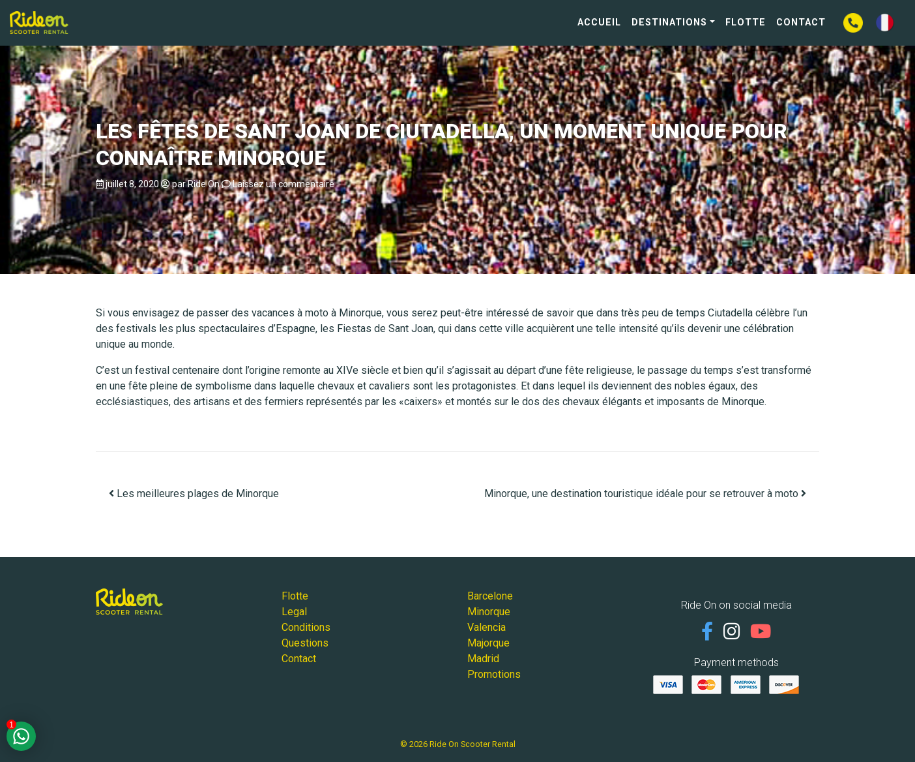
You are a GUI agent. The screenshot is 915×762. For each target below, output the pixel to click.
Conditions (306, 627)
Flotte (745, 22)
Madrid (483, 658)
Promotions (494, 674)
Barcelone (490, 596)
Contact (801, 22)
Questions (305, 643)
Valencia (486, 627)
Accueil (599, 22)
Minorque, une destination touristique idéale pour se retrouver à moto (645, 493)
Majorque (488, 643)
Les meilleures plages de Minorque (194, 493)
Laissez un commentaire (283, 184)
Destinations (669, 22)
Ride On (204, 184)
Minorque (488, 611)
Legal (294, 611)
